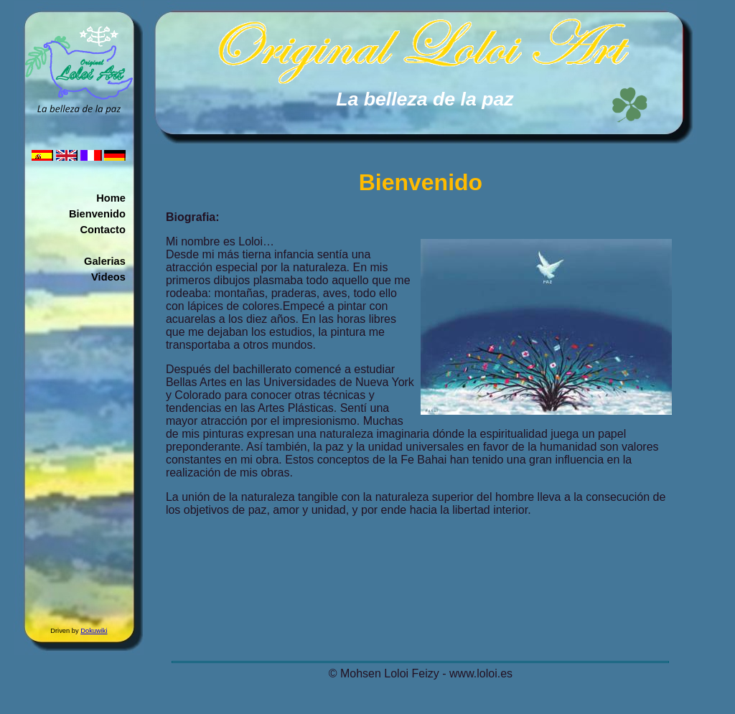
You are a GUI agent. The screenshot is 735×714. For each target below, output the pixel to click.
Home (111, 198)
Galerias (105, 261)
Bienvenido (97, 214)
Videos (108, 277)
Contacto (103, 229)
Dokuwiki (93, 630)
